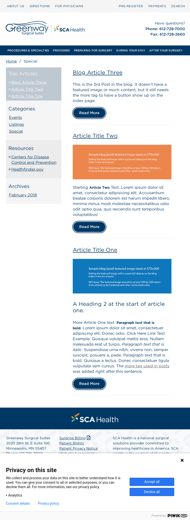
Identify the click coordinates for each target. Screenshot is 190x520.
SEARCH (178, 6)
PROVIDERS (61, 50)
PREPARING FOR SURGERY (93, 50)
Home (11, 61)
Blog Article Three (29, 82)
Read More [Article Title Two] (89, 227)
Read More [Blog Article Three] (89, 113)
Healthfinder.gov (27, 169)
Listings (16, 124)
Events (15, 117)
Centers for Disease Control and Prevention (33, 160)
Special (16, 131)
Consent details (18, 503)
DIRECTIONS (40, 6)
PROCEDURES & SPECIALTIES (28, 50)
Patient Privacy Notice (78, 448)
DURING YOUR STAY (130, 50)
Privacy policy (48, 503)
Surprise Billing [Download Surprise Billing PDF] (75, 438)
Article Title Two (27, 89)
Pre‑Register (131, 6)
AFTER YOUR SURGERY (166, 50)
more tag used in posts (147, 366)
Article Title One (27, 96)
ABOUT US (15, 6)
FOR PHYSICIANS (69, 6)
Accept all (152, 482)
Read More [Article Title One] (89, 383)
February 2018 (23, 195)
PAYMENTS (157, 6)
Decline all (152, 492)
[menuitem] (15, 6)
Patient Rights (71, 443)
